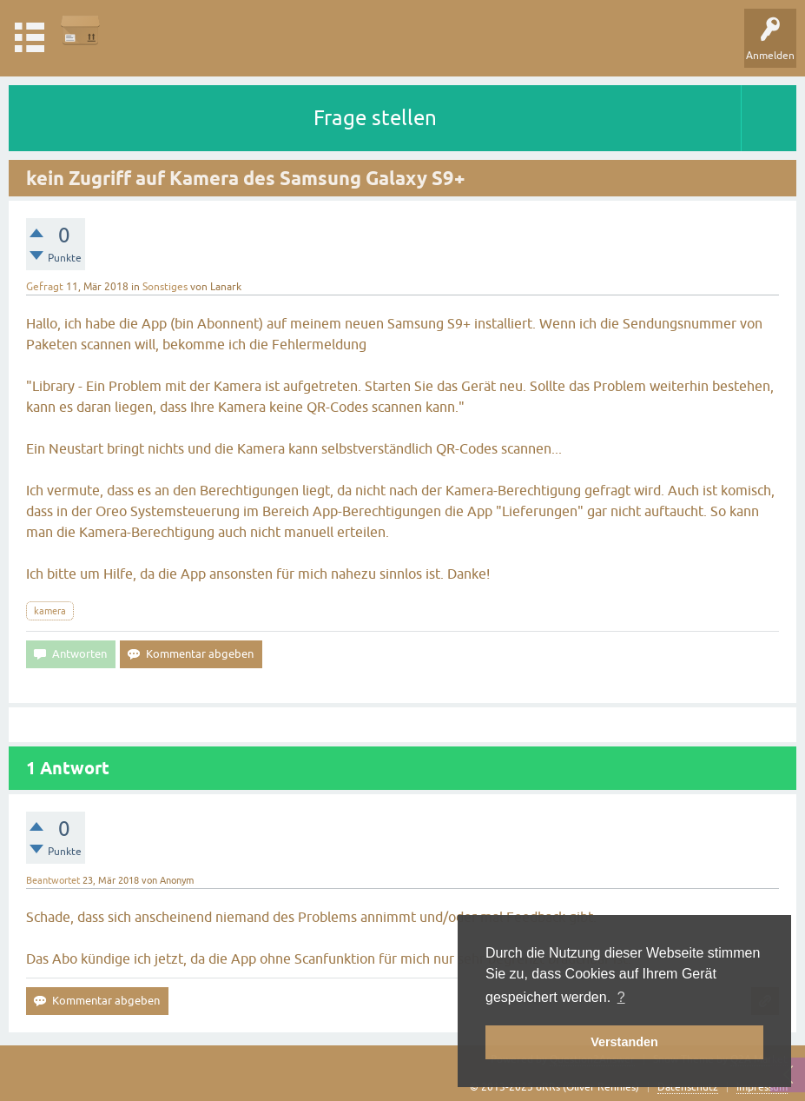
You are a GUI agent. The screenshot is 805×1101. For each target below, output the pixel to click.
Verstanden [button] (624, 1042)
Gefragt (44, 287)
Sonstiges (165, 287)
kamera (50, 611)
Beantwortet (53, 880)
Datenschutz (687, 1087)
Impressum (762, 1087)
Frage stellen (375, 117)
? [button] (621, 997)
